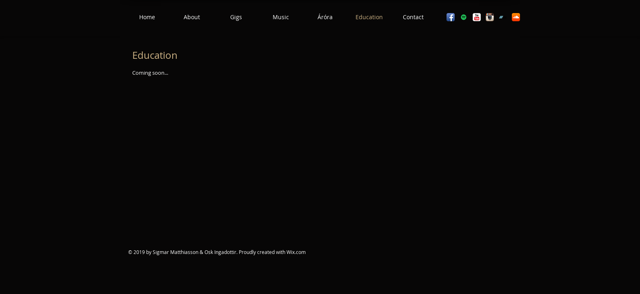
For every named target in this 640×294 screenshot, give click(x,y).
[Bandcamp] (503, 17)
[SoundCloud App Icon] (516, 17)
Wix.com (296, 252)
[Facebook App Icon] (451, 17)
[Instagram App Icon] (490, 17)
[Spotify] (464, 17)
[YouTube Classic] (477, 17)
